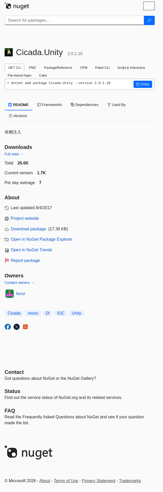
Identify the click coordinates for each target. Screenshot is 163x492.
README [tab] (19, 104)
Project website (25, 218)
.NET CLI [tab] (14, 68)
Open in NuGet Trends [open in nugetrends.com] (31, 250)
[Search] (149, 20)
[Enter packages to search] (74, 20)
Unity (76, 313)
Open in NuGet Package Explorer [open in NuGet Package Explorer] (41, 239)
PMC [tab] (32, 68)
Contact (14, 372)
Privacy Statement (98, 481)
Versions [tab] (18, 115)
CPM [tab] (83, 68)
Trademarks (130, 481)
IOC (60, 313)
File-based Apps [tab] (20, 75)
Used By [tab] (116, 104)
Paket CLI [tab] (102, 68)
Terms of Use (66, 481)
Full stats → (14, 154)
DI (48, 313)
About (44, 481)
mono (33, 313)
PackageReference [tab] (58, 68)
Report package (25, 260)
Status (12, 391)
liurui (20, 293)
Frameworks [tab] (49, 104)
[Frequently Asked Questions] (10, 410)
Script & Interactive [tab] (131, 68)
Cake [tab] (43, 75)
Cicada (14, 313)
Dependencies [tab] (84, 104)
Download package (28, 229)
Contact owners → (19, 283)
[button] (143, 84)
